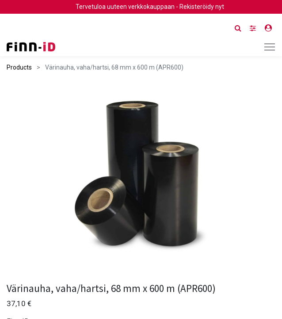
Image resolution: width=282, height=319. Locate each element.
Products (19, 67)
